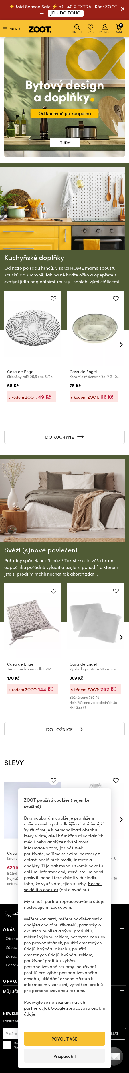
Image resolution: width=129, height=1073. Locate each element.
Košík (119, 28)
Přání (90, 29)
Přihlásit (105, 29)
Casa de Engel (20, 371)
